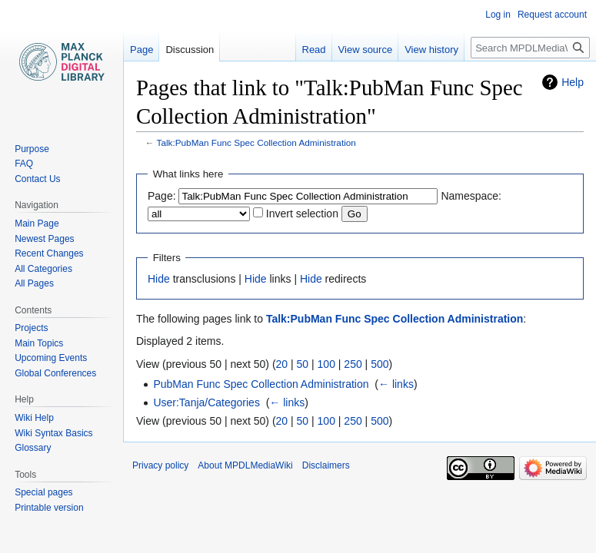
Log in (498, 14)
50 (303, 364)
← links (396, 384)
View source (365, 49)
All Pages (34, 283)
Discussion (189, 49)
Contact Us (37, 179)
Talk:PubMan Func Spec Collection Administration (256, 142)
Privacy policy (160, 465)
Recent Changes (49, 253)
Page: (162, 196)
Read (314, 49)
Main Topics (39, 343)
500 (379, 364)
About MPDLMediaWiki (245, 465)
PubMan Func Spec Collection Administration (260, 384)
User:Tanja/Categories (206, 402)
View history (431, 49)
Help (572, 82)
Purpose (32, 149)
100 (326, 364)
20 (282, 364)
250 (352, 364)
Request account (552, 14)
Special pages (43, 492)
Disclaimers (326, 465)
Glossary (33, 447)
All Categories (43, 268)
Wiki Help (34, 417)
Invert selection (302, 213)
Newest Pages (44, 238)
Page (141, 49)
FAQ (24, 163)
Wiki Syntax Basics (53, 433)
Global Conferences (55, 373)
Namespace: (471, 196)
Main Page (36, 223)
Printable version (49, 507)
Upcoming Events (51, 358)
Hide (159, 279)
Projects (31, 328)
